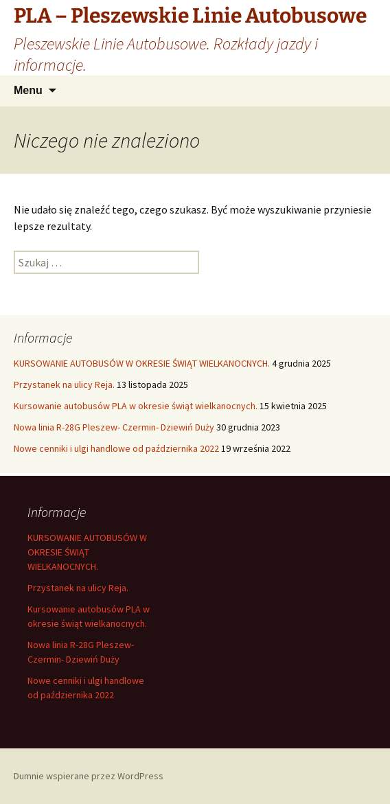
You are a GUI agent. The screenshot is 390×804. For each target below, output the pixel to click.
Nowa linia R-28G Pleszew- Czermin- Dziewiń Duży (114, 427)
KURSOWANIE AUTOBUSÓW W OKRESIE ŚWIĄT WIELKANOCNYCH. (142, 363)
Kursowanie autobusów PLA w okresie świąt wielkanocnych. (135, 406)
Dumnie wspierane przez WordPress (88, 776)
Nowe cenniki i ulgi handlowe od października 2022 (116, 448)
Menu (28, 90)
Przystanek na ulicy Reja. (64, 384)
